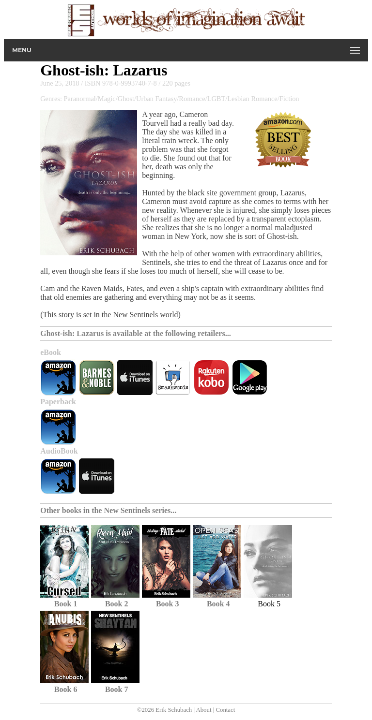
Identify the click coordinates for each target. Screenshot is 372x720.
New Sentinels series (137, 510)
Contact (225, 709)
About (203, 709)
